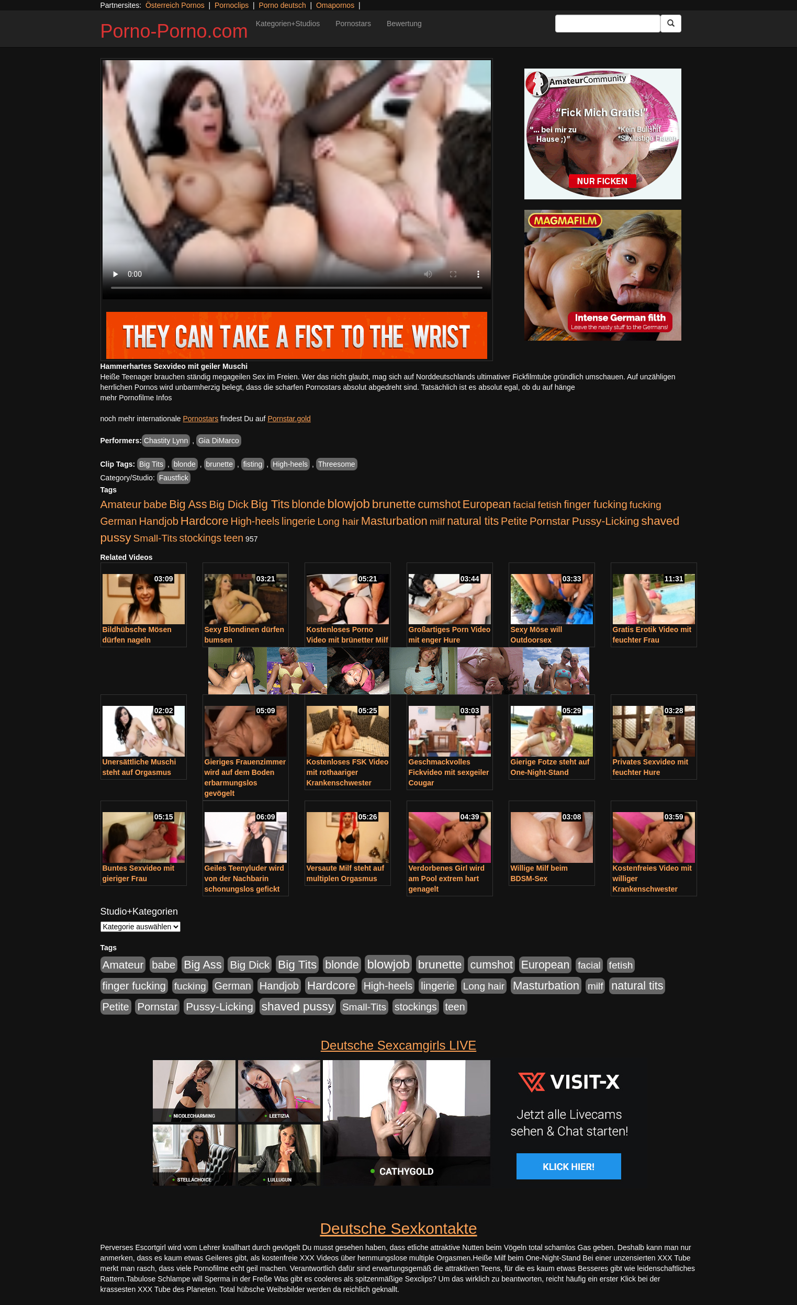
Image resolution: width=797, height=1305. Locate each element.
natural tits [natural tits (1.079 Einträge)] (473, 521)
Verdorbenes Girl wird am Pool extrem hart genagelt (447, 878)
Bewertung (404, 23)
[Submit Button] (670, 23)
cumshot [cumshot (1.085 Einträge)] (439, 504)
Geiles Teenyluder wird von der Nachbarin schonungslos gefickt (244, 878)
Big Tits (151, 464)
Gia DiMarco (218, 440)
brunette (219, 464)
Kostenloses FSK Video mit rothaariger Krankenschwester (348, 772)
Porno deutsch (282, 5)
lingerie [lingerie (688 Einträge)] (299, 521)
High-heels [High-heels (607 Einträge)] (255, 521)
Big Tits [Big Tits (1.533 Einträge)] (270, 504)
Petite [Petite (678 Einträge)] (514, 521)
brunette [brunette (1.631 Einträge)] (394, 504)
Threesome (336, 464)
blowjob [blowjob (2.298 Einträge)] (348, 504)
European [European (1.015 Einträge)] (487, 504)
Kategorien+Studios (288, 23)
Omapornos (335, 5)
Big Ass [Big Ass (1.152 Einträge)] (188, 504)
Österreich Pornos (175, 5)
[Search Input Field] (607, 23)
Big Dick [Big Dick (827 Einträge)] (229, 504)
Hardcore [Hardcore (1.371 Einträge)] (205, 520)
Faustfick (173, 478)
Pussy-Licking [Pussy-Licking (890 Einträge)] (605, 521)
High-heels (290, 464)
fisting (253, 464)
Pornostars (353, 23)
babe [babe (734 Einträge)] (155, 504)
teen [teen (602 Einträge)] (233, 538)
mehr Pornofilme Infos (136, 397)
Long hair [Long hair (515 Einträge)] (337, 521)
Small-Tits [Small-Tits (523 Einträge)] (155, 538)
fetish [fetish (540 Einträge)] (550, 504)
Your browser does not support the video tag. (297, 179)
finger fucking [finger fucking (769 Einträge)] (595, 504)
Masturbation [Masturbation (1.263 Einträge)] (394, 520)
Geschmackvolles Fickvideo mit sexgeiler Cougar (449, 772)
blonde (185, 464)
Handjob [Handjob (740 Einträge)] (158, 521)
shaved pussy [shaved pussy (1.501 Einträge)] (298, 1006)
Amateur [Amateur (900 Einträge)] (121, 504)
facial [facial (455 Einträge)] (524, 504)
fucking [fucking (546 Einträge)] (645, 504)
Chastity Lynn (166, 440)
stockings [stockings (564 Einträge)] (200, 538)
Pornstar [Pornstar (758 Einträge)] (550, 521)
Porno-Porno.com (174, 31)
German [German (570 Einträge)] (118, 521)
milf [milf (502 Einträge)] (437, 521)
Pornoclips (232, 5)
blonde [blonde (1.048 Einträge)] (308, 504)
